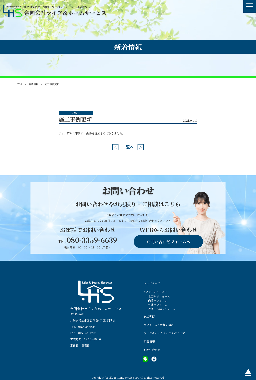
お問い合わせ (152, 350)
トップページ (152, 283)
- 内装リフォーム (156, 301)
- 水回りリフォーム (158, 296)
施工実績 (149, 316)
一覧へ (128, 147)
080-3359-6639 (87, 240)
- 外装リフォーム (156, 305)
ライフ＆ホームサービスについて (164, 333)
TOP (19, 84)
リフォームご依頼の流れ (159, 325)
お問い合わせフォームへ (168, 242)
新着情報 (33, 84)
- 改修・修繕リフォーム (161, 309)
